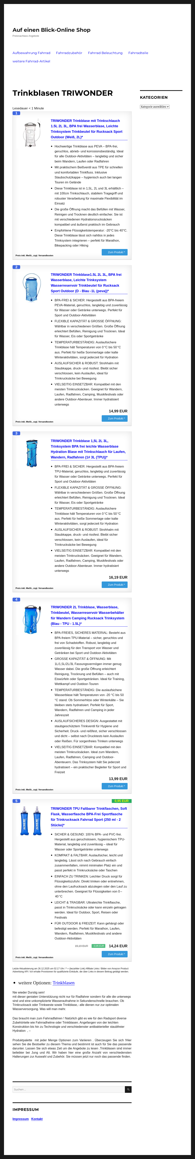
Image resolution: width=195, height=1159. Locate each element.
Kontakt (37, 1119)
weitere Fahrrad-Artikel (31, 61)
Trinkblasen (63, 982)
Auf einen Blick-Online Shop (51, 30)
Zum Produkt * (116, 252)
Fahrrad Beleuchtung (105, 53)
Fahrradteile (138, 53)
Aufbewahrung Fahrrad (31, 53)
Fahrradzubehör (69, 53)
